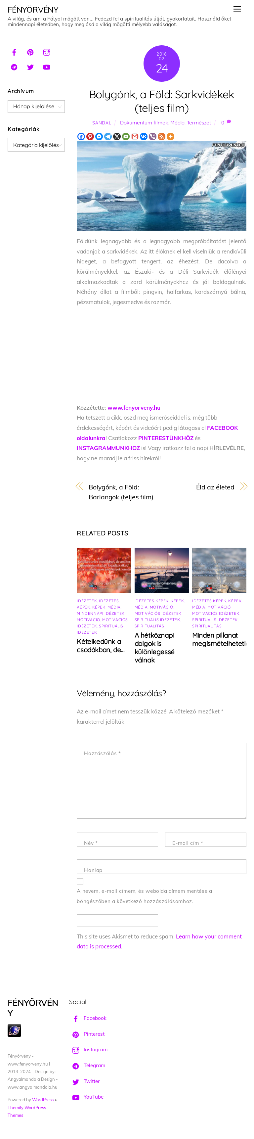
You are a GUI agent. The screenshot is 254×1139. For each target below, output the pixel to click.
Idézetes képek (152, 600)
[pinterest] (30, 51)
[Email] (126, 136)
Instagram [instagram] (88, 1049)
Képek (99, 607)
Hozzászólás (102, 753)
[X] (117, 136)
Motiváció (88, 619)
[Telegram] (108, 136)
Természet (199, 122)
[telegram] (14, 66)
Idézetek (87, 600)
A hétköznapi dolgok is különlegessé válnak (155, 647)
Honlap (93, 870)
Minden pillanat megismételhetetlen (222, 639)
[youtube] (46, 66)
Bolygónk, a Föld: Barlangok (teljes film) (121, 492)
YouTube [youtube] (86, 1097)
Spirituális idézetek (157, 619)
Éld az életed (215, 487)
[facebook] (14, 51)
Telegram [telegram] (87, 1065)
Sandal (101, 122)
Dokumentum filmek (144, 122)
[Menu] (237, 9)
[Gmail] (135, 136)
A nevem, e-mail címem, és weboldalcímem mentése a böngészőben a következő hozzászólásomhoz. (144, 896)
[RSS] (161, 136)
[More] (170, 136)
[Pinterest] (90, 136)
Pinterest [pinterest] (87, 1034)
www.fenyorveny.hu (133, 407)
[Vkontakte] (144, 136)
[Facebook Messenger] (99, 136)
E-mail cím (187, 843)
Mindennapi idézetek (100, 613)
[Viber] (152, 136)
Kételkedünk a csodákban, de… (100, 645)
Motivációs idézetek (158, 613)
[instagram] (46, 51)
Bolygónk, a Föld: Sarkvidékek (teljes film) (161, 100)
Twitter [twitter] (84, 1081)
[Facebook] (81, 136)
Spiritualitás (149, 625)
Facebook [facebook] (87, 1018)
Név (91, 843)
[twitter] (30, 66)
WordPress (43, 1099)
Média (177, 122)
